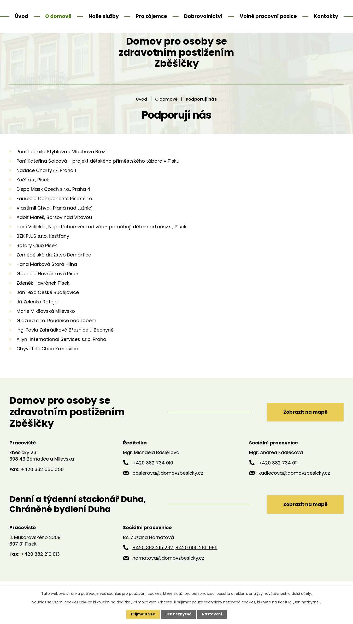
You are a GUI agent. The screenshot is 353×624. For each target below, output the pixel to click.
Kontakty (326, 16)
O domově (166, 112)
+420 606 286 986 (196, 560)
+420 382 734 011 (278, 475)
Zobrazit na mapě (304, 424)
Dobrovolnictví (203, 16)
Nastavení (213, 614)
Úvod (141, 112)
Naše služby (104, 16)
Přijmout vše (142, 614)
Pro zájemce (151, 16)
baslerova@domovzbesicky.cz (167, 486)
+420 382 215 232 (152, 560)
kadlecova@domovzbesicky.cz (294, 486)
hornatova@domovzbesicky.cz (168, 571)
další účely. (302, 593)
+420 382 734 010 (152, 475)
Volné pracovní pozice (268, 16)
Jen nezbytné (178, 614)
